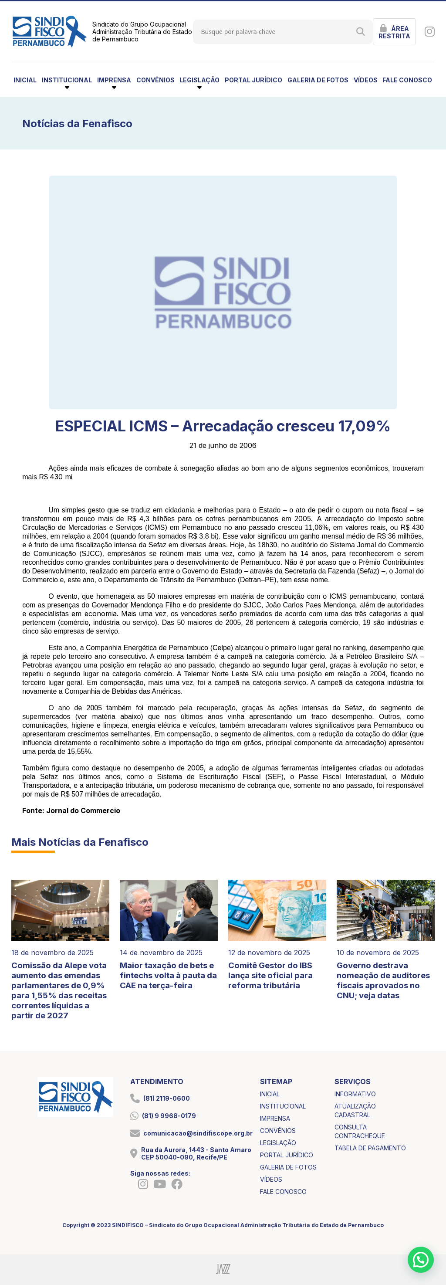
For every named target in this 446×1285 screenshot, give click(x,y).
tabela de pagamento (370, 1148)
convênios (155, 80)
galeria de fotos (317, 80)
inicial (25, 80)
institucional (283, 1106)
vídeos (366, 80)
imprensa (275, 1118)
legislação (278, 1142)
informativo (355, 1094)
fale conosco (407, 80)
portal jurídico (253, 80)
